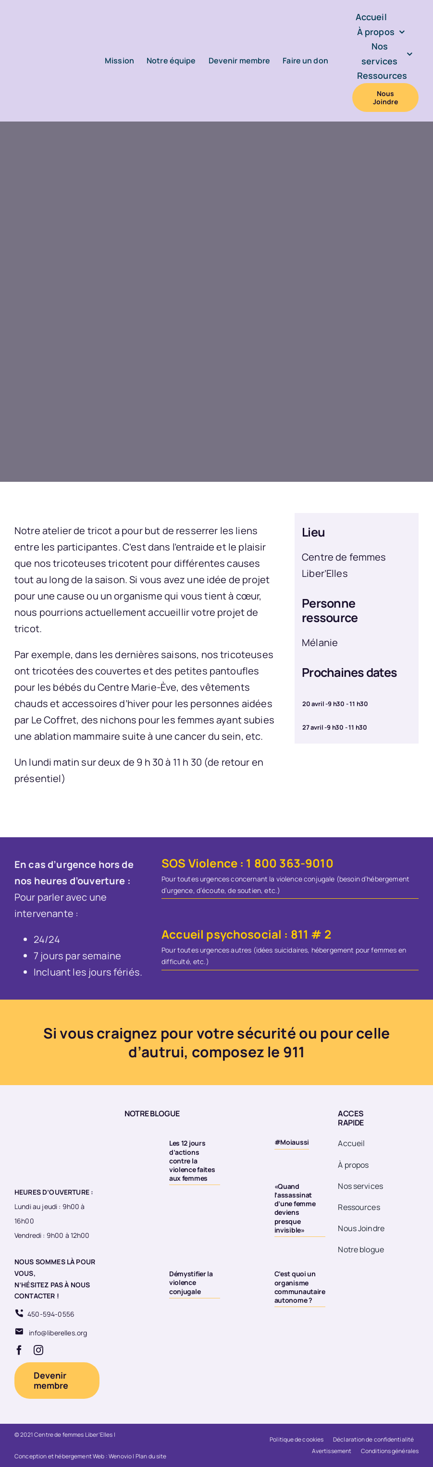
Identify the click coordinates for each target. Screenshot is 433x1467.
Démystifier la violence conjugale (191, 1282)
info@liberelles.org (58, 1332)
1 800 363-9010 (289, 863)
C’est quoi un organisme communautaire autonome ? (299, 1287)
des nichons (109, 719)
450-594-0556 (50, 1314)
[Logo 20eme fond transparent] (50, 1108)
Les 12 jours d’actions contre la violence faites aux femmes (192, 1160)
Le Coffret (54, 719)
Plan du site (151, 1456)
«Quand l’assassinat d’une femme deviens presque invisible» (295, 1208)
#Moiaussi (291, 1142)
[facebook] (19, 1350)
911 (294, 1052)
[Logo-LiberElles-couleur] (48, 31)
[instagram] (38, 1350)
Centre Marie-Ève (137, 687)
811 (300, 934)
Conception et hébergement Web (59, 1456)
